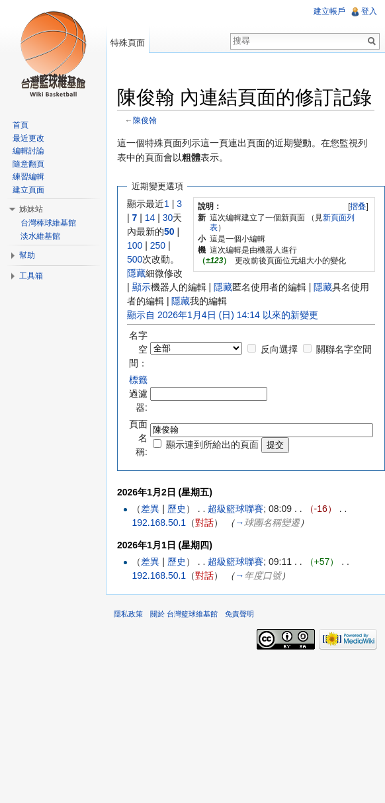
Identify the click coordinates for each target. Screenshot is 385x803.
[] (358, 206)
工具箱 (31, 275)
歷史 (176, 508)
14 (150, 217)
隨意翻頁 (28, 164)
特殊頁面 (127, 43)
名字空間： (138, 349)
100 (134, 245)
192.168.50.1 (159, 522)
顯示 (141, 287)
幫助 (27, 255)
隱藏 (136, 273)
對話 (204, 522)
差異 (150, 508)
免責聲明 (239, 614)
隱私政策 (128, 614)
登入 (369, 11)
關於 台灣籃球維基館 (184, 614)
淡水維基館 (40, 236)
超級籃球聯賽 (235, 508)
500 (134, 259)
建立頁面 (28, 189)
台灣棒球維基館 (48, 223)
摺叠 (358, 206)
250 (157, 245)
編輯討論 (28, 150)
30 (168, 217)
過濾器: (138, 393)
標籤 (138, 379)
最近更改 (28, 138)
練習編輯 (28, 176)
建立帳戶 (329, 11)
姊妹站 (31, 209)
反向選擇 (279, 349)
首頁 (20, 125)
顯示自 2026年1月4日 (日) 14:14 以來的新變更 (222, 315)
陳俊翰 (145, 120)
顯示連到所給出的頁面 (212, 444)
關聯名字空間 (344, 349)
